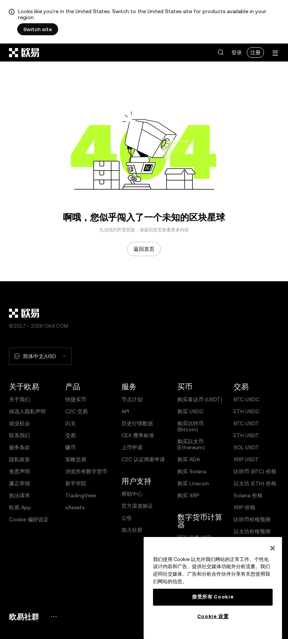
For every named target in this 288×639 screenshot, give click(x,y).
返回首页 (144, 249)
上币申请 (132, 447)
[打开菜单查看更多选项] (275, 53)
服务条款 (19, 447)
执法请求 (19, 495)
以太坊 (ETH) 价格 (255, 483)
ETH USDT (246, 435)
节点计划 (132, 399)
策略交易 (75, 459)
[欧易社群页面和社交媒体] (53, 616)
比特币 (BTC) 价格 (255, 471)
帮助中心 (132, 494)
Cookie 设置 (213, 616)
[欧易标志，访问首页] (24, 52)
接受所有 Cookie (213, 597)
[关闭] (272, 548)
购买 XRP (188, 495)
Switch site (37, 29)
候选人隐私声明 (27, 411)
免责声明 (19, 471)
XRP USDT (246, 459)
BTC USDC (247, 399)
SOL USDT (246, 447)
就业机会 (19, 423)
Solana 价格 (248, 495)
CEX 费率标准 (138, 435)
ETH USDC (247, 411)
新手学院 (75, 483)
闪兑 (70, 423)
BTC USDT (246, 423)
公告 (127, 518)
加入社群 (132, 530)
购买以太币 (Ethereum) (191, 444)
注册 (255, 53)
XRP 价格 (244, 507)
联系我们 (19, 435)
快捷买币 (75, 399)
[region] (213, 588)
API (125, 411)
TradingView (80, 495)
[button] (220, 52)
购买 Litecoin (193, 483)
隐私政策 (19, 459)
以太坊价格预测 (252, 531)
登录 (236, 53)
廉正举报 (19, 483)
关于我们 (19, 399)
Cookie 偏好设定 (29, 519)
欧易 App (20, 507)
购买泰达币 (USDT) (199, 399)
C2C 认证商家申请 (143, 459)
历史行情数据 (137, 423)
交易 (70, 435)
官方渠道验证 (137, 506)
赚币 (70, 447)
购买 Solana (191, 471)
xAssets (74, 507)
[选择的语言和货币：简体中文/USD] (40, 356)
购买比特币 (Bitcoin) (190, 426)
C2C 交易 (76, 411)
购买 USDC (190, 411)
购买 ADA (188, 459)
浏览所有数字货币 (86, 471)
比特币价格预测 (252, 519)
